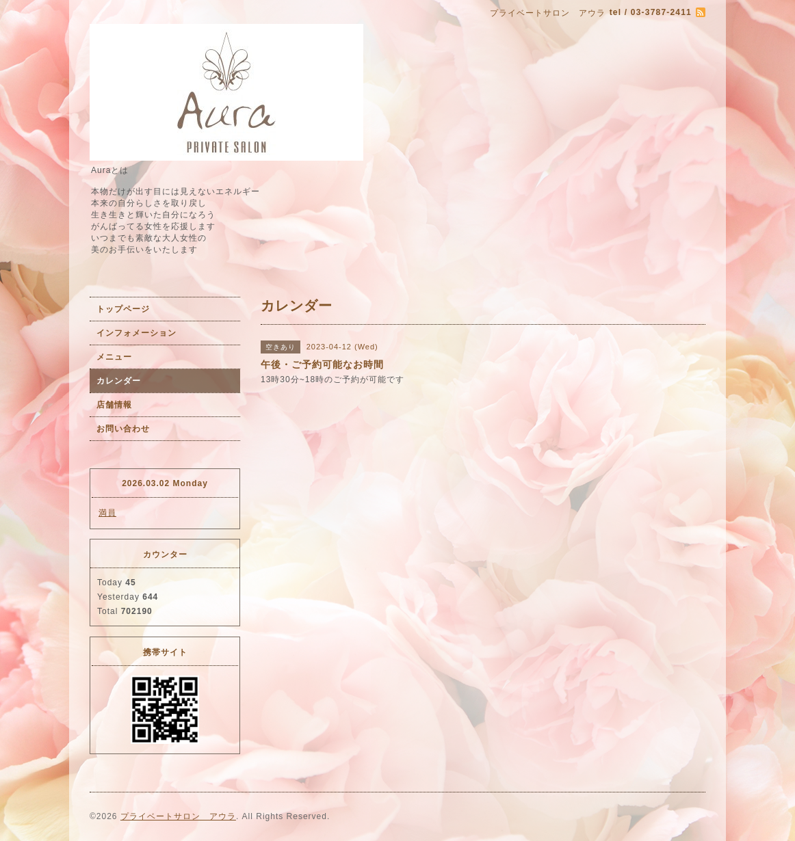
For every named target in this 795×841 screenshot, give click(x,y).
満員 (107, 513)
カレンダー (118, 381)
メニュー (114, 357)
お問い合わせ (123, 428)
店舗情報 (114, 405)
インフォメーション (136, 333)
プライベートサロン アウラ (178, 816)
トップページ (123, 309)
